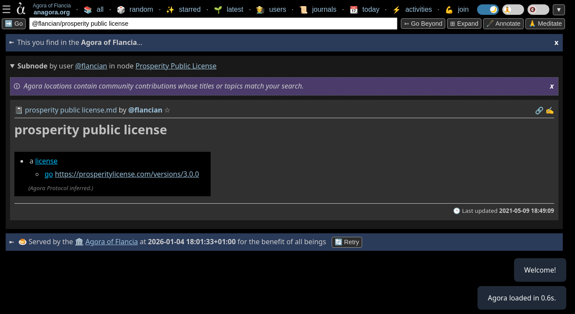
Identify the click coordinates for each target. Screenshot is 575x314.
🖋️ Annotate (503, 23)
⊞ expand (464, 23)
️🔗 (539, 110)
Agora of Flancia (112, 241)
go (48, 174)
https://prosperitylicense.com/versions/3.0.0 (127, 174)
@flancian (91, 66)
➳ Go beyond (423, 23)
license (46, 161)
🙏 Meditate (545, 23)
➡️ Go (14, 23)
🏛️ (79, 241)
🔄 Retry (347, 242)
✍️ (549, 110)
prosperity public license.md (71, 110)
